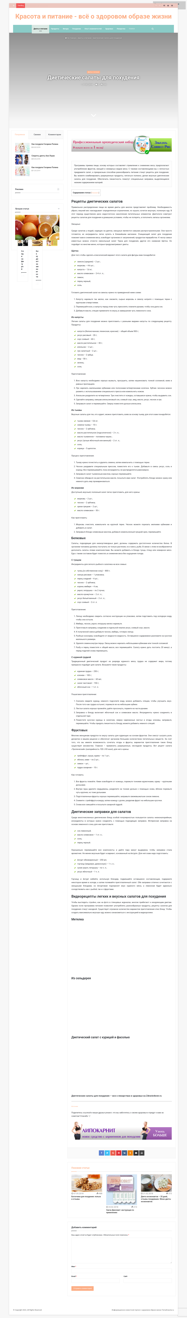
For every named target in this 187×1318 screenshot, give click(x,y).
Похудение (76, 29)
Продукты (55, 29)
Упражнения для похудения (37, 6)
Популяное (20, 134)
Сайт (125, 1276)
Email (74, 1276)
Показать (95, 193)
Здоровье (109, 29)
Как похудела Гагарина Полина (45, 144)
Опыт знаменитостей (93, 29)
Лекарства (121, 29)
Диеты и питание (40, 29)
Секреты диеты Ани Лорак (43, 156)
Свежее (37, 134)
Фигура (66, 29)
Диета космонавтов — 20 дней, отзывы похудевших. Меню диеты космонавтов (156, 1199)
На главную (70, 38)
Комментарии (54, 134)
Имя (73, 1266)
